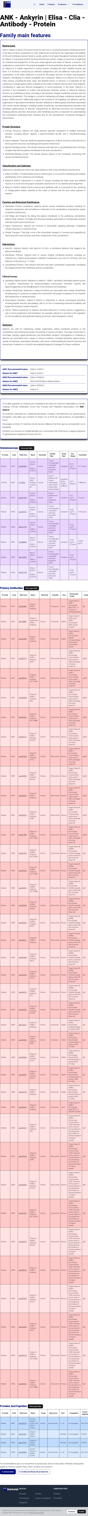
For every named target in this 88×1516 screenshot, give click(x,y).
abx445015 (23, 1270)
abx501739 (23, 527)
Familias (38, 1494)
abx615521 (23, 1434)
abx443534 (23, 1156)
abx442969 (23, 905)
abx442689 (23, 957)
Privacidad (58, 1498)
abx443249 (23, 975)
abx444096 (23, 1185)
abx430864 (23, 606)
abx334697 (23, 1075)
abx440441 (23, 888)
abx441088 (23, 835)
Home (41, 4)
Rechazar (71, 1511)
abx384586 (23, 466)
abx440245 (23, 678)
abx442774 (23, 658)
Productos (64, 4)
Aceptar (81, 1511)
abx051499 (23, 498)
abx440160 (23, 871)
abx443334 (23, 756)
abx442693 (23, 1327)
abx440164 (23, 1355)
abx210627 (23, 1025)
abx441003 (23, 853)
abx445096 (23, 796)
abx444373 (23, 992)
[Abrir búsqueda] (34, 4)
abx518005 (23, 557)
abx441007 (23, 1213)
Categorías (23, 1503)
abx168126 (23, 1423)
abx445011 (23, 940)
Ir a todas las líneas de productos (33, 1472)
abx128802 (23, 621)
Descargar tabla (26, 448)
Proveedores (78, 4)
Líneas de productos (43, 1498)
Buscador (22, 1494)
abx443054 (23, 776)
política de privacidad (36, 1513)
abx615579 (23, 1443)
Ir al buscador (8, 1472)
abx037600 (23, 639)
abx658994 (23, 1452)
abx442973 (23, 1242)
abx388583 (23, 542)
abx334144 (23, 1092)
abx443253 (23, 1298)
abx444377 (23, 1128)
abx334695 (23, 1040)
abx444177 (23, 737)
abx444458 (23, 698)
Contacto (51, 4)
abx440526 (23, 717)
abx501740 (23, 572)
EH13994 (22, 482)
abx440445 (23, 1384)
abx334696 (23, 1057)
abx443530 (23, 923)
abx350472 (23, 512)
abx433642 (23, 1107)
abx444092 (23, 1010)
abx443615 (23, 815)
